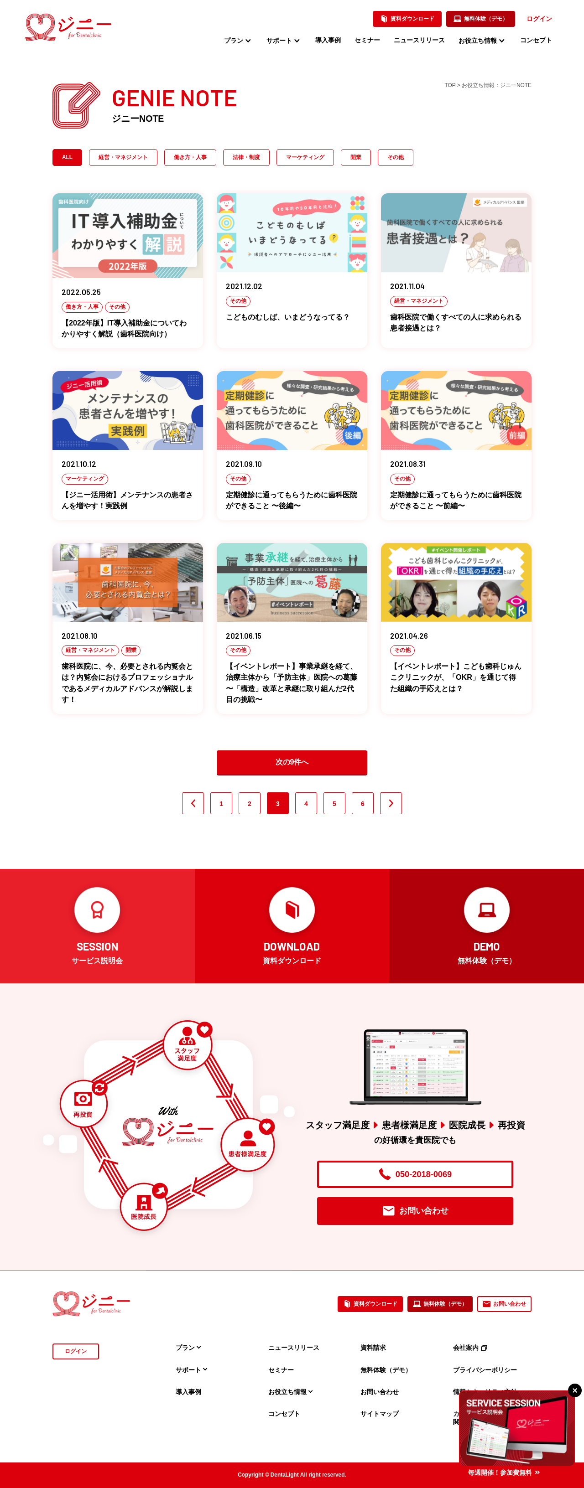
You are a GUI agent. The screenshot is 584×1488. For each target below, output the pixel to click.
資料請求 (373, 1347)
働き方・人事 (190, 157)
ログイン (539, 18)
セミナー (367, 40)
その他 (395, 157)
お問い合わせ (415, 1211)
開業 (355, 157)
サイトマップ (379, 1413)
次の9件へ (292, 762)
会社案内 (470, 1347)
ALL (67, 157)
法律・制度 (246, 157)
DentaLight (285, 1475)
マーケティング (305, 157)
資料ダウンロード (407, 19)
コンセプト (536, 40)
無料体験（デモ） (481, 19)
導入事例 (328, 40)
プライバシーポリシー (485, 1370)
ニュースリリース (419, 40)
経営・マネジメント (123, 157)
